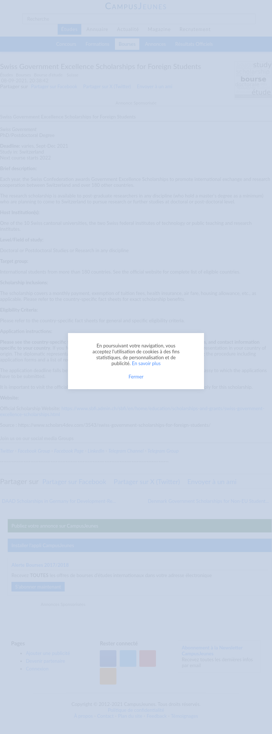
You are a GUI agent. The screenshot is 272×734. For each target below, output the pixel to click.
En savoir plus (146, 363)
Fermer (136, 377)
